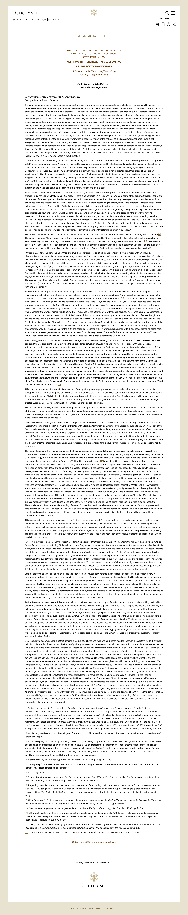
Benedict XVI (21, 19)
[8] (122, 298)
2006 (44, 19)
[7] (150, 248)
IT (104, 35)
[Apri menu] (172, 13)
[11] (60, 417)
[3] (36, 216)
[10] (59, 384)
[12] (102, 461)
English (165, 19)
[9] (99, 329)
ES (94, 35)
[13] (92, 685)
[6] (145, 241)
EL (84, 35)
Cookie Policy (94, 908)
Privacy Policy (108, 908)
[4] (132, 230)
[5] (159, 234)
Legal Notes (82, 908)
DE (79, 35)
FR (99, 35)
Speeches (35, 19)
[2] (37, 174)
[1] (68, 167)
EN (89, 35)
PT (109, 35)
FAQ (72, 908)
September (54, 19)
